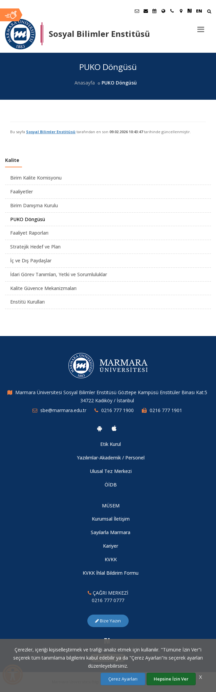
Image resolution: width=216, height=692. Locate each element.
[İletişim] (172, 11)
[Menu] (201, 26)
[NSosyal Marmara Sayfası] (189, 11)
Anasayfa (84, 82)
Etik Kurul (110, 444)
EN (199, 11)
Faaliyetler (21, 191)
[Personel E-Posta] (145, 11)
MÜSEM (111, 505)
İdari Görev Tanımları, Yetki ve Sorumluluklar (58, 274)
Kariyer (110, 546)
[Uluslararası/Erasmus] (163, 11)
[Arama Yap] (209, 12)
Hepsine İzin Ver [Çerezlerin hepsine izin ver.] (171, 679)
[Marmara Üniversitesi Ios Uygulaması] (114, 428)
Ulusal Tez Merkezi (111, 471)
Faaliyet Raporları (29, 233)
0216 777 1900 (117, 410)
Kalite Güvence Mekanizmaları (43, 288)
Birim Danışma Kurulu (34, 205)
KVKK (111, 559)
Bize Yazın (108, 621)
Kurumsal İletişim (111, 519)
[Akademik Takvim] (154, 11)
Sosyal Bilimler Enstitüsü (50, 131)
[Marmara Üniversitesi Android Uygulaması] (99, 428)
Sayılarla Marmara (110, 532)
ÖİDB (111, 484)
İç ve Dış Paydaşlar (30, 260)
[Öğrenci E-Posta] (136, 11)
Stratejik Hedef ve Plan (35, 246)
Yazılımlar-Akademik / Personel (111, 457)
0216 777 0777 (108, 600)
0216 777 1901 (166, 410)
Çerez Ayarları (122, 679)
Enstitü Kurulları (27, 302)
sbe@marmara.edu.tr (63, 410)
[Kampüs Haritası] (180, 11)
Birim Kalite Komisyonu (36, 177)
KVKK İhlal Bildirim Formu (110, 573)
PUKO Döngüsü (27, 219)
